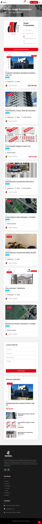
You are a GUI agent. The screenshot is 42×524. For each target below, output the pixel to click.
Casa (6, 71)
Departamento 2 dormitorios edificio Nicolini (20, 252)
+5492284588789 (29, 33)
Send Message (21, 370)
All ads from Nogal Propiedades (21, 49)
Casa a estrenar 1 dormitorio (15, 288)
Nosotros (7, 483)
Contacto (7, 495)
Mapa (7, 490)
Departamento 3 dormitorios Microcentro (19, 181)
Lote (6, 144)
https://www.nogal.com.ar (29, 43)
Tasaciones (7, 492)
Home (5, 12)
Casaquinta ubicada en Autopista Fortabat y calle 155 (20, 74)
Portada (6, 481)
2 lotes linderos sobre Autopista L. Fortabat (20, 217)
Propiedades (7, 486)
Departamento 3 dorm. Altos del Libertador (20, 110)
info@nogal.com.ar (10, 508)
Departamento (8, 108)
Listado (7, 488)
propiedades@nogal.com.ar (29, 38)
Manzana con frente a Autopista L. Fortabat (20, 324)
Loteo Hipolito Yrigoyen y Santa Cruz (17, 146)
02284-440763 (29, 30)
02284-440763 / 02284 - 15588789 (13, 512)
